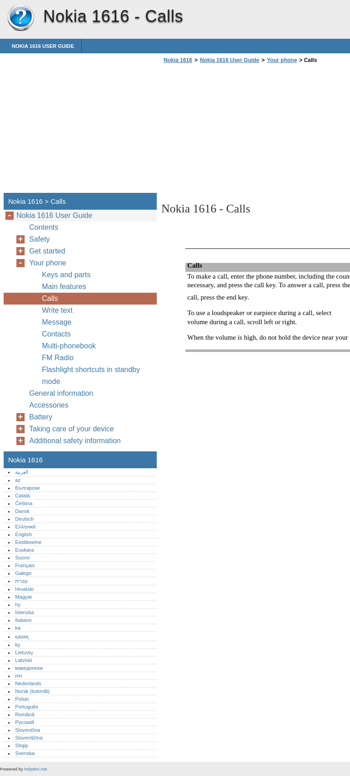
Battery (40, 417)
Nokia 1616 (20, 18)
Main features (64, 286)
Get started (47, 251)
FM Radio (57, 358)
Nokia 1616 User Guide (43, 46)
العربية (21, 472)
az (18, 480)
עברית (21, 581)
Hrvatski (24, 589)
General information (61, 393)
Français (25, 565)
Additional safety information (75, 441)
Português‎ (26, 706)
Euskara (24, 550)
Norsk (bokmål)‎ (32, 691)
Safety (39, 239)
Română (24, 714)
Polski (22, 699)
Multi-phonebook (69, 346)
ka (18, 628)
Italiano (23, 620)
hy (18, 604)
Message (57, 322)
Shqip (21, 745)
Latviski (23, 660)
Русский (24, 722)
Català (22, 495)
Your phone (282, 60)
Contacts (56, 334)
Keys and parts (66, 275)
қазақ (21, 636)
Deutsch (24, 519)
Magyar (23, 597)
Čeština (23, 503)
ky (17, 644)
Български (27, 488)
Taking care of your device (71, 429)
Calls (50, 298)
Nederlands (28, 683)
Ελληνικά (25, 526)
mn (18, 675)
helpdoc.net (35, 768)
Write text (57, 310)
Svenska (25, 753)
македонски (29, 668)
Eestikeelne (28, 542)
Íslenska (24, 612)
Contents (43, 227)
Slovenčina (27, 730)
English (23, 534)
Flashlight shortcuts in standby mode (91, 375)
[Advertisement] (237, 131)
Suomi (22, 557)
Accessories (48, 405)
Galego (23, 573)
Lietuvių (24, 652)
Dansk (22, 511)
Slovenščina (28, 737)
